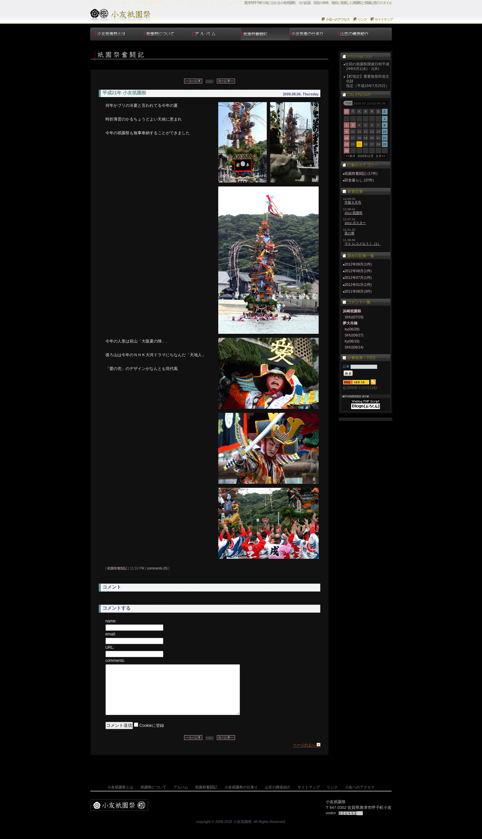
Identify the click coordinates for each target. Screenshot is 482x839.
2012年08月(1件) (358, 271)
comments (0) (157, 568)
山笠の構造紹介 (362, 34)
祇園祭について (168, 34)
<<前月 (350, 156)
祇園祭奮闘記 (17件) (360, 173)
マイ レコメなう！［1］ (362, 243)
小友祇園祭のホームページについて (120, 16)
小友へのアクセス (337, 19)
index (209, 81)
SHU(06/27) (354, 335)
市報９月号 (352, 202)
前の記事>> (226, 81)
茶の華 (349, 233)
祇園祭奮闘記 (117, 568)
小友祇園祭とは (119, 34)
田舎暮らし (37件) (358, 180)
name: (110, 621)
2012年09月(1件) (358, 264)
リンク (362, 19)
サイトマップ (383, 19)
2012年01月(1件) (358, 285)
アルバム (216, 34)
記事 (346, 366)
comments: (115, 660)
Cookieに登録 (151, 735)
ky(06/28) (352, 329)
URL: (109, 647)
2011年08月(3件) (358, 291)
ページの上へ (304, 755)
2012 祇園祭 (353, 213)
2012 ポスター (355, 223)
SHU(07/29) (354, 317)
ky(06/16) (352, 341)
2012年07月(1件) (358, 278)
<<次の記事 (193, 81)
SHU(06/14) (354, 347)
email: (110, 634)
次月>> (380, 156)
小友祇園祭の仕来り (314, 34)
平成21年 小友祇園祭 (124, 92)
